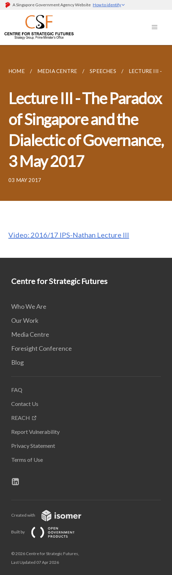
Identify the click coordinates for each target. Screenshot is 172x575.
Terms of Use (27, 459)
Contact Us (24, 403)
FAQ (16, 389)
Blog (17, 362)
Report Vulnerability (35, 431)
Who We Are (28, 306)
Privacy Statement (33, 445)
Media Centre (30, 334)
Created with (51, 515)
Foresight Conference (41, 348)
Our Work (24, 320)
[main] (86, 151)
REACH (20, 417)
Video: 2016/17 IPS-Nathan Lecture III (68, 235)
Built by (48, 531)
